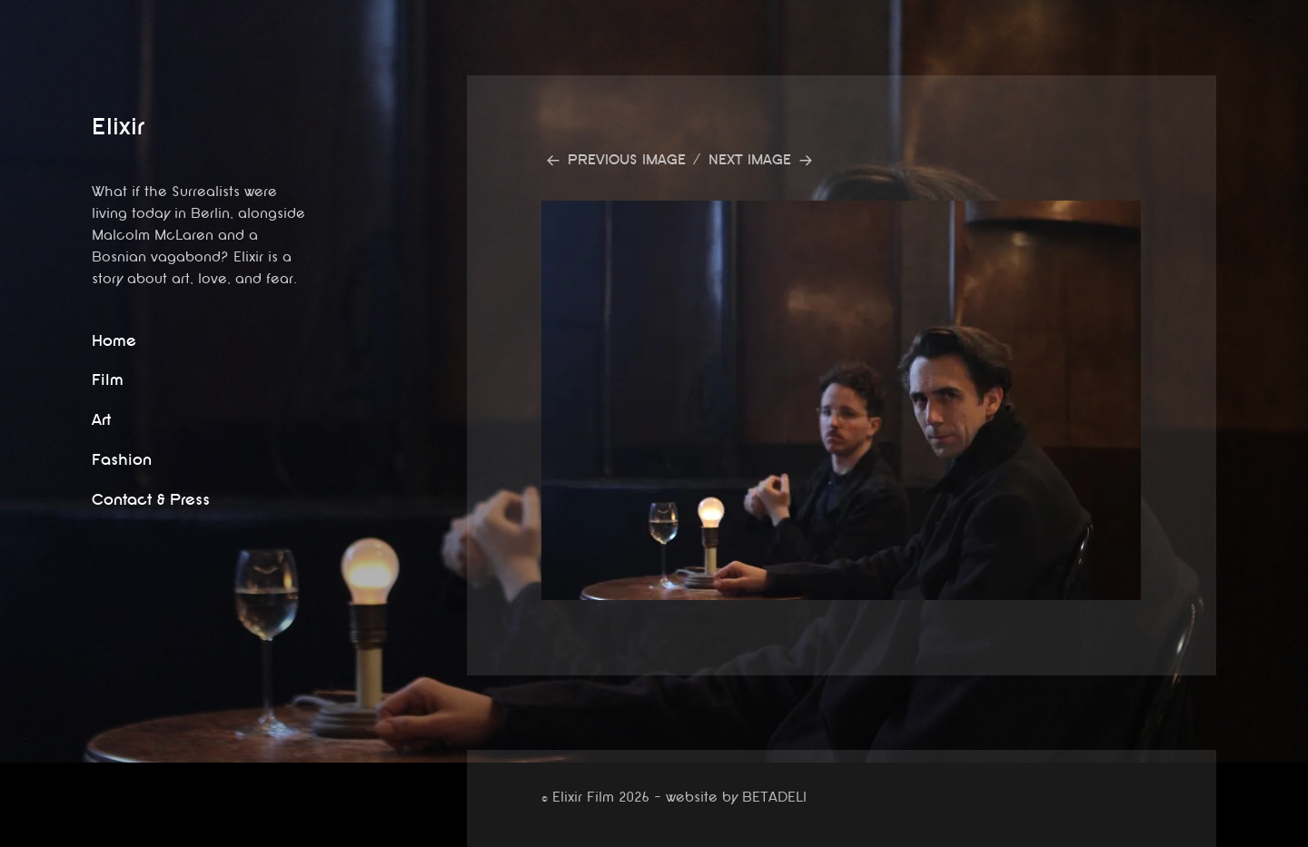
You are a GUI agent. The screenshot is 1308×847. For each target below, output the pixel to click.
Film (108, 380)
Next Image (749, 160)
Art (101, 419)
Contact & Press (151, 499)
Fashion (122, 459)
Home (114, 341)
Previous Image (627, 160)
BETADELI (774, 797)
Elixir (118, 126)
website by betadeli (13, 833)
